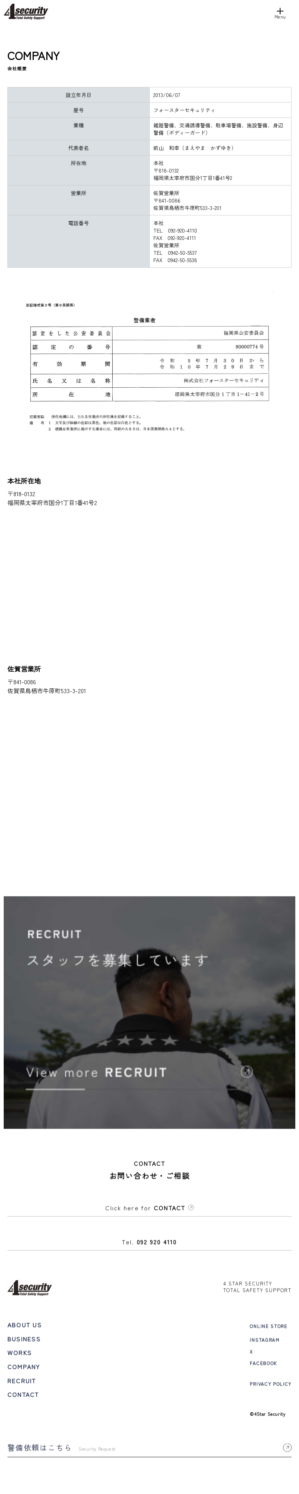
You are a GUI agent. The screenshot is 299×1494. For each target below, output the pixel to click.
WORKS (19, 1354)
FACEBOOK (263, 1364)
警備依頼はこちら (149, 1449)
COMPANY (23, 1368)
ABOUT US (24, 1326)
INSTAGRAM (264, 1341)
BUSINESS (24, 1340)
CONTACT (23, 1395)
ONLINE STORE (268, 1327)
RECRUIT (21, 1381)
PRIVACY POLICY (271, 1385)
